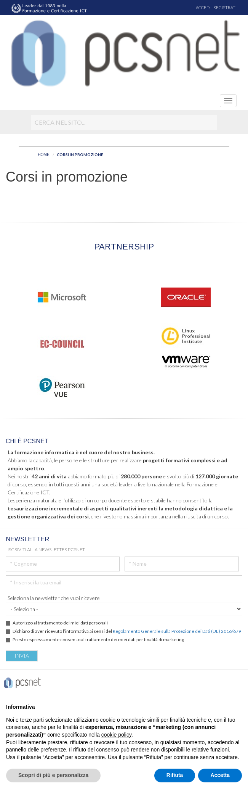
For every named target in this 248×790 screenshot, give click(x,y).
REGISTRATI (225, 7)
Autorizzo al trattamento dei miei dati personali (60, 623)
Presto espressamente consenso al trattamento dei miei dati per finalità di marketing (98, 639)
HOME (44, 155)
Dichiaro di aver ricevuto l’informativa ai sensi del (127, 631)
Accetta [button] (220, 775)
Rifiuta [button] (174, 775)
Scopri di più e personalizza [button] (53, 775)
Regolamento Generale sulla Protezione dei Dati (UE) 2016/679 (177, 631)
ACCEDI (203, 7)
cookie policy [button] (116, 735)
